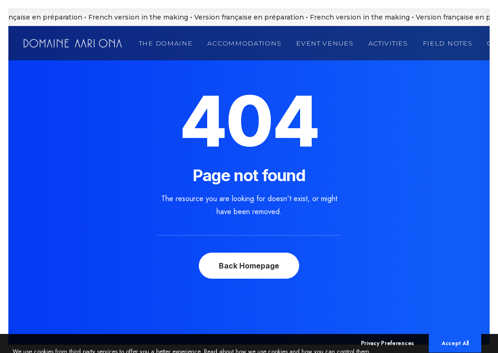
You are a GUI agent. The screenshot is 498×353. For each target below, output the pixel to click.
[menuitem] (169, 43)
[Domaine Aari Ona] (72, 43)
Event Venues (324, 43)
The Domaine (166, 43)
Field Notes (447, 43)
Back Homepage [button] (249, 265)
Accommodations (244, 43)
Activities (388, 43)
